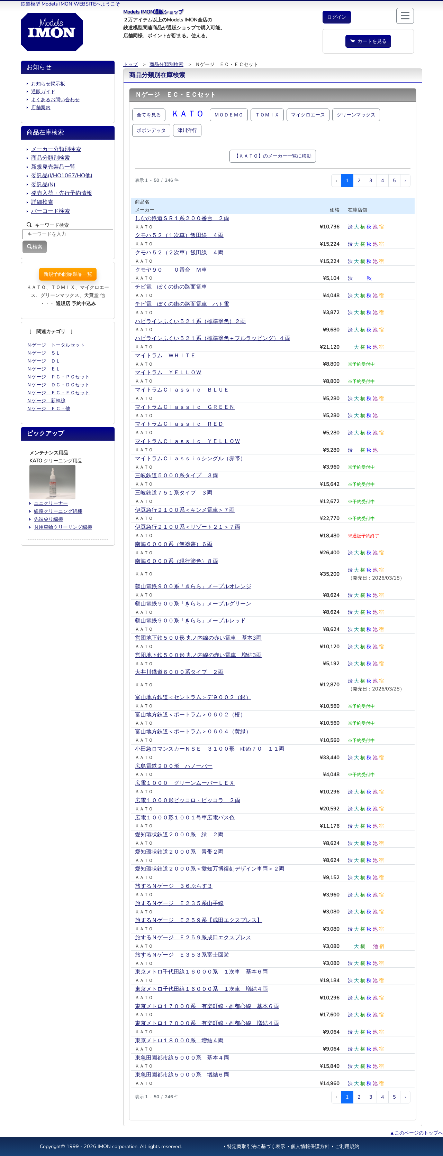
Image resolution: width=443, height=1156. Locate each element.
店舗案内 (41, 107)
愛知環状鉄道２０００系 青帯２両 (179, 852)
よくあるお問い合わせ (55, 99)
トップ (130, 64)
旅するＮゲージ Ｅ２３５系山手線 (179, 903)
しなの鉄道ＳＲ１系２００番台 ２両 (182, 218)
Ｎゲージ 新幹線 (46, 400)
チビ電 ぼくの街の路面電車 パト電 (182, 304)
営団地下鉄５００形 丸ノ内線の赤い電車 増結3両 (198, 655)
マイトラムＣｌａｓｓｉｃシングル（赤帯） (190, 458)
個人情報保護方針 (310, 1146)
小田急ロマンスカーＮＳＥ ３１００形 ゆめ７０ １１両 (209, 749)
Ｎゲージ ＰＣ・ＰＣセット (58, 376)
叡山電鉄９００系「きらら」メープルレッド (190, 620)
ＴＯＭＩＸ (267, 114)
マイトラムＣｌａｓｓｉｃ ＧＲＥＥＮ (185, 407)
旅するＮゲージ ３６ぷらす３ (174, 886)
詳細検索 (42, 202)
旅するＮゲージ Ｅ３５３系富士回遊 (182, 955)
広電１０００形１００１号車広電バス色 (185, 817)
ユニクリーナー (51, 503)
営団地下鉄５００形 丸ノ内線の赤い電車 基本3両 (198, 638)
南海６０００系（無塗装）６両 (174, 544)
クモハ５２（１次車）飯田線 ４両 (179, 235)
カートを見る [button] (368, 41)
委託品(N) (43, 184)
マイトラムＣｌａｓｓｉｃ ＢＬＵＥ (182, 390)
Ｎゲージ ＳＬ (44, 352)
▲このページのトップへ (416, 1132)
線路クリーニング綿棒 (58, 511)
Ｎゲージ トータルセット (56, 344)
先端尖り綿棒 (48, 519)
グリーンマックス (356, 114)
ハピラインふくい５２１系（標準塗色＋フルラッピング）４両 (212, 338)
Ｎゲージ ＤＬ (44, 360)
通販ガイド (43, 91)
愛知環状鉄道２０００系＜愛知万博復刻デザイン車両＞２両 (209, 869)
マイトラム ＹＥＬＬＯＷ (168, 372)
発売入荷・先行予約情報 (61, 193)
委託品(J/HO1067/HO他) (61, 175)
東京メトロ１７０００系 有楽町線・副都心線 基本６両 (207, 1006)
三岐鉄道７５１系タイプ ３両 (174, 493)
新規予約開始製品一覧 (68, 274)
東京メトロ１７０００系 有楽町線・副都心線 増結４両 (207, 1023)
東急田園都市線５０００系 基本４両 (182, 1058)
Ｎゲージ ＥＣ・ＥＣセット (58, 392)
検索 (34, 246)
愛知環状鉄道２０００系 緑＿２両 (179, 834)
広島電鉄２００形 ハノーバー (174, 766)
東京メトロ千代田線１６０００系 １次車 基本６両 (201, 972)
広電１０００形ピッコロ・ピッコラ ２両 (187, 800)
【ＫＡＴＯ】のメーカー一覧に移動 (272, 155)
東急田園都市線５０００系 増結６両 (182, 1075)
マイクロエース (308, 114)
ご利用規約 (347, 1146)
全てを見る (149, 114)
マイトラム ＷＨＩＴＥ (165, 355)
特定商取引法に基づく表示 (256, 1146)
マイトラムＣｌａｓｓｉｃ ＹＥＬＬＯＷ (187, 441)
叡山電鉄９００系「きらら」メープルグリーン (193, 604)
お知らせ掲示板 (48, 83)
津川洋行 (187, 130)
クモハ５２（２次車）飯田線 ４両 (179, 252)
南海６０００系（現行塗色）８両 (176, 561)
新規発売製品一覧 (53, 167)
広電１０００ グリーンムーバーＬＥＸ (185, 783)
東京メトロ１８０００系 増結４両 (179, 1040)
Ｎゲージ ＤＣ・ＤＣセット (58, 384)
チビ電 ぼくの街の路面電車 (171, 287)
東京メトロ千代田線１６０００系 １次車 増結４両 (201, 989)
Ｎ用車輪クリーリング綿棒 (63, 527)
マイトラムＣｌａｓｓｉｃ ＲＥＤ (179, 424)
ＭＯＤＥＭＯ (228, 114)
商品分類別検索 (166, 64)
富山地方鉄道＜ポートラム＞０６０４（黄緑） (193, 731)
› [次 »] (405, 180)
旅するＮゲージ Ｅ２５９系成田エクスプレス (193, 937)
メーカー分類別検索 (56, 149)
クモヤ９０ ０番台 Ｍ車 (171, 270)
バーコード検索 (50, 211)
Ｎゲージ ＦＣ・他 (48, 408)
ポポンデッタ (151, 130)
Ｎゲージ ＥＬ (44, 368)
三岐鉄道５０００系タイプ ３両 (176, 475)
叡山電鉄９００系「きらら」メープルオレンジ (193, 586)
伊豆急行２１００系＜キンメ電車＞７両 (185, 510)
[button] (337, 17)
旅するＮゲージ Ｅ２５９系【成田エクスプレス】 (198, 920)
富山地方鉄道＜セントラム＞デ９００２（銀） (193, 697)
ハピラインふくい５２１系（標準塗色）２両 (190, 321)
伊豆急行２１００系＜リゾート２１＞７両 (187, 527)
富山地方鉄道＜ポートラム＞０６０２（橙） (190, 714)
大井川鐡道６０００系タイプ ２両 (179, 672)
